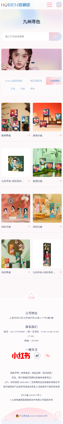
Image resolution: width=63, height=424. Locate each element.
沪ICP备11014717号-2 (31, 395)
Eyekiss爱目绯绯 (13, 81)
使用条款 (25, 373)
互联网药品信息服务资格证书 (45, 382)
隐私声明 (14, 373)
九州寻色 (54, 81)
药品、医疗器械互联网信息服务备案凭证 (31, 377)
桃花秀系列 (36, 81)
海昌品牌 (36, 373)
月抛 (22, 89)
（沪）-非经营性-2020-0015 (16, 382)
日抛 (13, 89)
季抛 (32, 89)
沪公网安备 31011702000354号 (33, 416)
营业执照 (47, 373)
